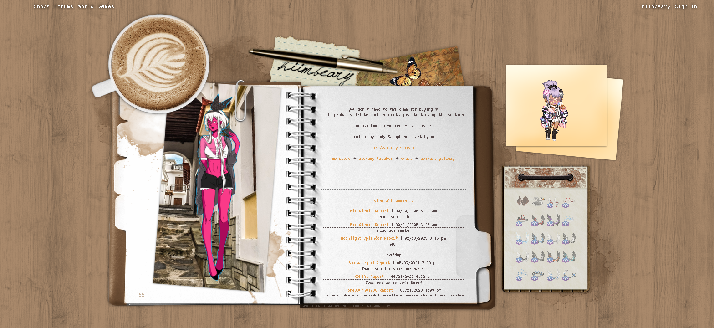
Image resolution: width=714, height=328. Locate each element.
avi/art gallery (438, 158)
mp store (341, 158)
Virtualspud (361, 262)
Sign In (686, 7)
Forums (64, 7)
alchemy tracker (376, 158)
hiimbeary (656, 7)
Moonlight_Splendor (361, 238)
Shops (42, 7)
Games (107, 7)
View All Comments (393, 200)
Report (382, 210)
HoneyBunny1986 (361, 289)
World (86, 7)
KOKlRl (361, 276)
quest (407, 158)
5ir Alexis (361, 210)
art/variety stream (393, 147)
